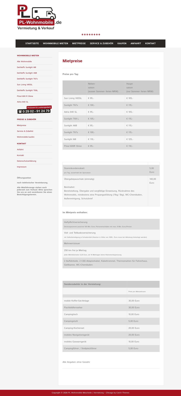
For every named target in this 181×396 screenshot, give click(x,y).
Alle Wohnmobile (24, 61)
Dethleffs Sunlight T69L (27, 90)
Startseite (32, 43)
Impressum (21, 166)
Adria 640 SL (22, 101)
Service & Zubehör (101, 43)
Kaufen (122, 43)
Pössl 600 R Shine (25, 96)
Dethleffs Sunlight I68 (26, 67)
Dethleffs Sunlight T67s (27, 78)
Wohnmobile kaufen (25, 137)
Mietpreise (79, 43)
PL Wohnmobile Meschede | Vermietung (86, 392)
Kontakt (150, 43)
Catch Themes (122, 392)
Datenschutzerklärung (26, 161)
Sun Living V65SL (25, 84)
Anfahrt (136, 43)
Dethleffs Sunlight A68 (27, 73)
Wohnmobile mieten (55, 43)
